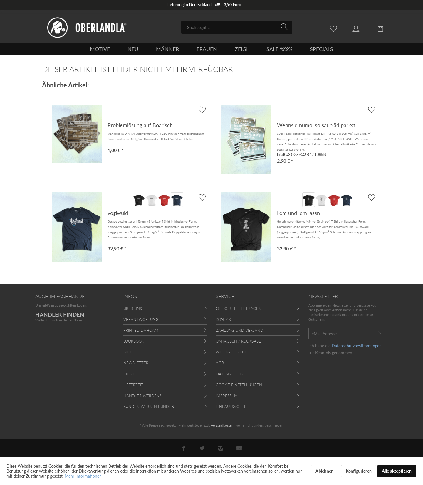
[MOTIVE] (100, 49)
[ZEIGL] (242, 49)
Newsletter (135, 363)
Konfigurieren (359, 471)
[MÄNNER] (167, 49)
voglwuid (118, 213)
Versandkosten (222, 425)
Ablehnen (324, 471)
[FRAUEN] (207, 49)
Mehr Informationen (83, 476)
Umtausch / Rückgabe (238, 341)
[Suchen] (285, 27)
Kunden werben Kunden (148, 406)
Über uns (132, 308)
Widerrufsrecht (233, 352)
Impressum (227, 395)
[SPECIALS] (321, 49)
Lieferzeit (133, 385)
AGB (220, 363)
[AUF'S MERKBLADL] (202, 197)
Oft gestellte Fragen (238, 308)
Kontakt (224, 319)
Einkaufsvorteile (234, 406)
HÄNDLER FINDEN (59, 314)
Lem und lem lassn (298, 213)
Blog (128, 352)
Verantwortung (141, 319)
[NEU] (133, 49)
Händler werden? (142, 395)
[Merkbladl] (335, 28)
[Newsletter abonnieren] (379, 333)
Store (129, 374)
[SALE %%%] (279, 49)
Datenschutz (230, 374)
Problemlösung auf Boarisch (140, 125)
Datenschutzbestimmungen (357, 345)
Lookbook (133, 341)
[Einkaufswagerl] (385, 28)
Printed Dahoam (140, 330)
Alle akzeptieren (397, 471)
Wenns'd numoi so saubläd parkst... (318, 125)
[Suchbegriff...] (236, 27)
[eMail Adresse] (340, 333)
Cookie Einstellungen (239, 385)
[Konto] (361, 28)
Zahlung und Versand (239, 330)
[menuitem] (236, 27)
